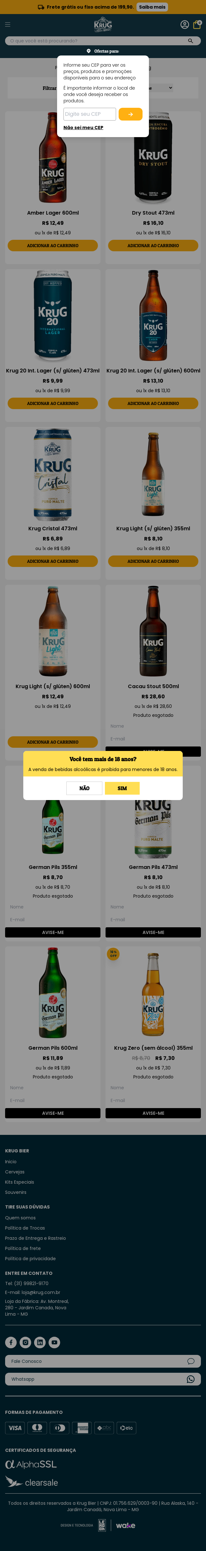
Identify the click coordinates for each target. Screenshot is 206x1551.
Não (84, 788)
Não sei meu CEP (83, 127)
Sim (122, 788)
